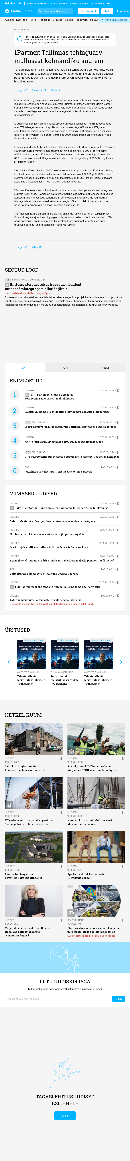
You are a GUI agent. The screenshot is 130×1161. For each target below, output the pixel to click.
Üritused (57, 19)
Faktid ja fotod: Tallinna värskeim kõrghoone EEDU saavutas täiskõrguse (59, 508)
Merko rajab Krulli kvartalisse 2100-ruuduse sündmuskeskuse (64, 441)
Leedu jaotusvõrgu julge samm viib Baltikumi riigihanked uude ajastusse (70, 426)
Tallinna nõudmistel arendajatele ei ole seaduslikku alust (46, 600)
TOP (27, 467)
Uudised (29, 390)
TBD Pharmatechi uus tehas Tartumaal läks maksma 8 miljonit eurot (56, 586)
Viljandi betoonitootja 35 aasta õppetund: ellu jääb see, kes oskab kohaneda (72, 456)
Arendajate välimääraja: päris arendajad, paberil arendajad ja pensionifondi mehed (62, 560)
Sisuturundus (98, 19)
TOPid (32, 19)
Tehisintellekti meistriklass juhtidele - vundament (31, 680)
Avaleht (9, 19)
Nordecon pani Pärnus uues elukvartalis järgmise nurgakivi (47, 534)
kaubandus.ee (97, 3)
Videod (69, 19)
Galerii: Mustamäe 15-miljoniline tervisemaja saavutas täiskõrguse (67, 411)
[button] (58, 999)
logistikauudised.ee (79, 3)
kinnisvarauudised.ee (36, 3)
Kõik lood (21, 19)
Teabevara (81, 19)
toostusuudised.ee (58, 3)
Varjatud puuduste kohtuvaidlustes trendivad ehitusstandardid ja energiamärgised (27, 931)
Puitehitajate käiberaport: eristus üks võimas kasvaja (59, 471)
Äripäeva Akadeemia (28, 672)
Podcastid (44, 19)
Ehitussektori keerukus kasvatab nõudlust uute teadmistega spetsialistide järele (43, 286)
